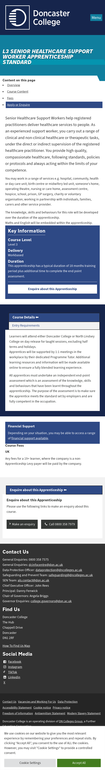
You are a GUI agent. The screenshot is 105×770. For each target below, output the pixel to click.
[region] (52, 748)
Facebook (12, 662)
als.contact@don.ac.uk (33, 580)
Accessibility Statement (17, 707)
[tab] (54, 317)
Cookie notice (42, 707)
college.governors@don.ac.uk (51, 601)
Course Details (24, 317)
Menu (96, 17)
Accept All (79, 763)
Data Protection (68, 702)
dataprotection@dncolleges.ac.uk (59, 570)
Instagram (12, 667)
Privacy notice (61, 707)
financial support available (29, 438)
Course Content (17, 92)
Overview (13, 85)
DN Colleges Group (71, 721)
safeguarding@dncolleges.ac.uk (71, 575)
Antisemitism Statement (50, 713)
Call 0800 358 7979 (59, 524)
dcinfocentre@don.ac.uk (46, 565)
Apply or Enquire (18, 105)
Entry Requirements (26, 326)
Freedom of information (18, 713)
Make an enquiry (23, 524)
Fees (10, 98)
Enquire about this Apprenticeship (52, 289)
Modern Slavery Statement (84, 713)
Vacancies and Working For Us (37, 702)
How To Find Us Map (16, 646)
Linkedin (11, 677)
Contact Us (9, 702)
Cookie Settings (30, 763)
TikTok (10, 672)
